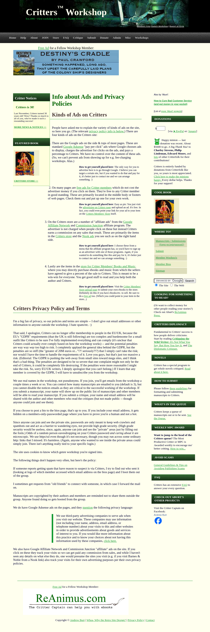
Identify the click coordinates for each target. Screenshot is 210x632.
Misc (128, 37)
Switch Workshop (160, 26)
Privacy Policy (136, 620)
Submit (91, 37)
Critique (78, 37)
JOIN (45, 37)
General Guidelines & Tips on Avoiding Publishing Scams (170, 466)
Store (56, 37)
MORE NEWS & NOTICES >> (30, 127)
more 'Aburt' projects (171, 111)
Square (192, 131)
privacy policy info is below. (106, 131)
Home (12, 37)
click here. (110, 541)
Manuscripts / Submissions (171, 240)
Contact (150, 620)
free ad (87, 296)
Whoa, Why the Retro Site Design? (106, 620)
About (34, 37)
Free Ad (57, 586)
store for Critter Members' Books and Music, (108, 266)
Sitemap (160, 270)
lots (156, 156)
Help (23, 37)
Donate (104, 37)
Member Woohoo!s (166, 257)
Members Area (143, 26)
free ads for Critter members (94, 187)
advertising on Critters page (97, 207)
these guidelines (179, 388)
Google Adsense (73, 146)
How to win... (178, 448)
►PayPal (178, 131)
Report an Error (177, 26)
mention (88, 507)
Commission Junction (89, 225)
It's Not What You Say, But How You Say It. (172, 342)
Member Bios (163, 264)
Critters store (64, 236)
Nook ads (88, 236)
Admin (117, 37)
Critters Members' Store (98, 213)
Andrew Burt (160, 515)
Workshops (142, 37)
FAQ (66, 37)
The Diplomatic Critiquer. (173, 347)
